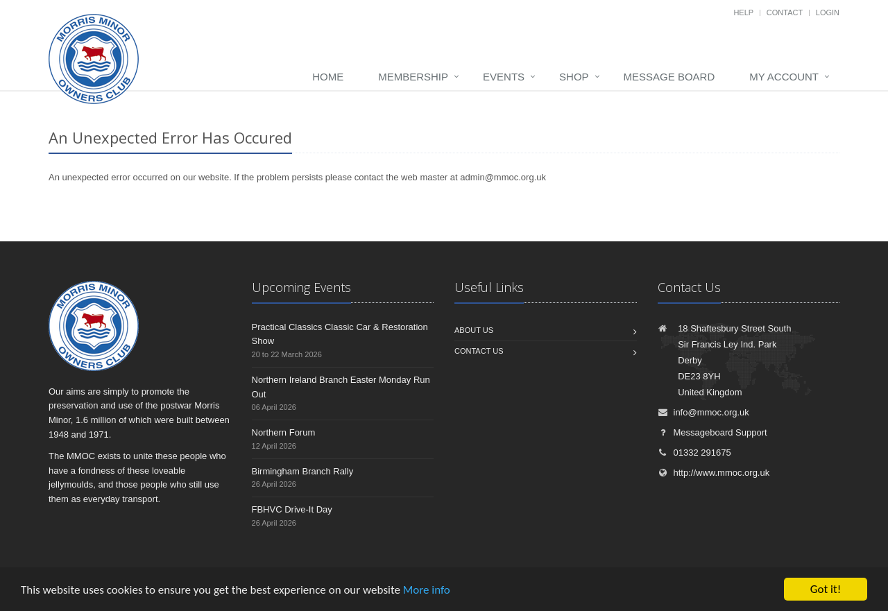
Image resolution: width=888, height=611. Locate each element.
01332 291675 (694, 452)
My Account (784, 77)
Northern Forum (284, 432)
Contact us (479, 351)
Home (327, 77)
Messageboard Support (712, 432)
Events (503, 77)
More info (426, 590)
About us (473, 330)
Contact (785, 12)
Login (827, 12)
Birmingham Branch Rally (303, 471)
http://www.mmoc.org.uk (714, 472)
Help (743, 12)
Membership (413, 77)
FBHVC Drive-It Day (292, 509)
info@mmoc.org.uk (703, 412)
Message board (669, 77)
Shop (574, 77)
